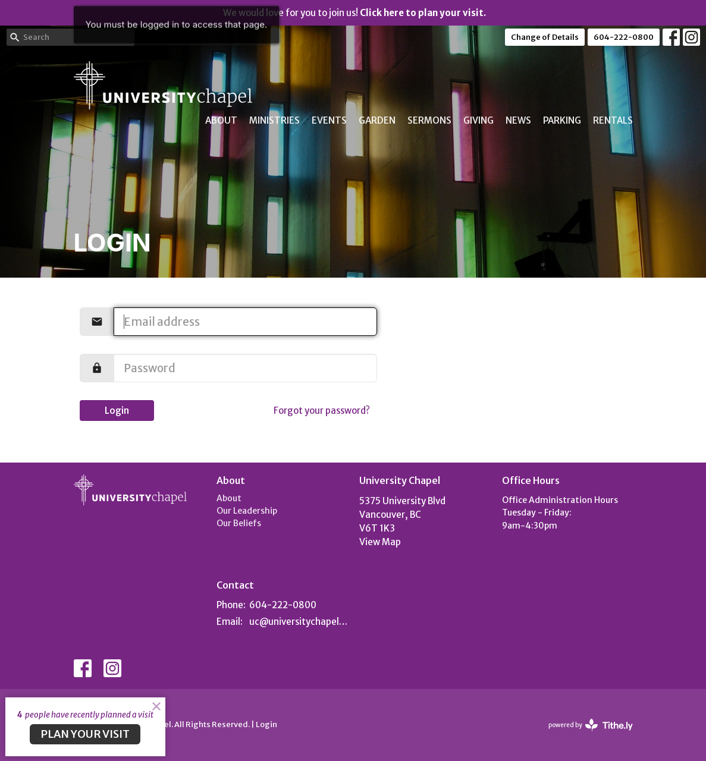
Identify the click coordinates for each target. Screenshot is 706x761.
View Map (380, 542)
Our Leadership (246, 510)
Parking (562, 120)
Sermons (429, 120)
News (518, 120)
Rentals (613, 120)
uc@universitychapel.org (298, 621)
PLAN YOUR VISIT (85, 734)
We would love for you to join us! (354, 12)
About (221, 120)
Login (117, 410)
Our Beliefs (238, 523)
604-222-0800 (624, 37)
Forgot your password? (322, 410)
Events (329, 120)
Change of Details (545, 37)
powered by (590, 725)
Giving (478, 120)
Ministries (274, 120)
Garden (377, 120)
